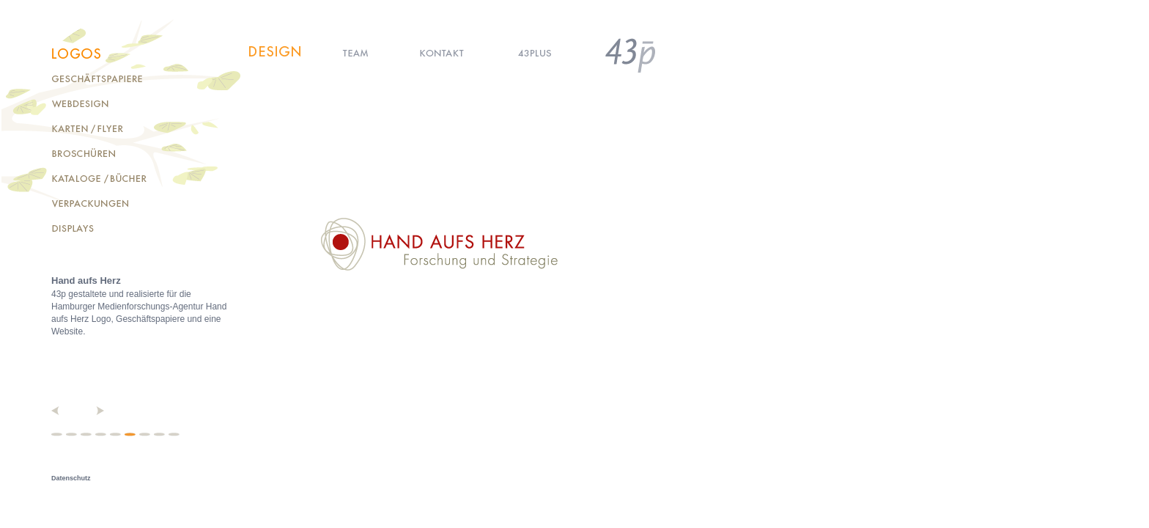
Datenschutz (71, 478)
